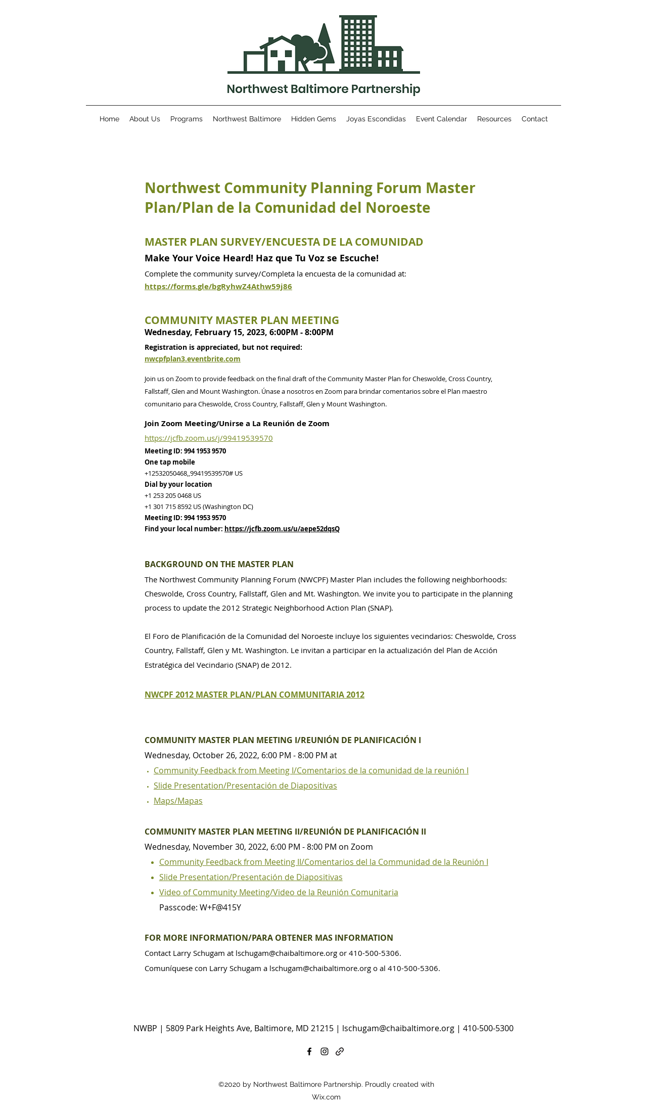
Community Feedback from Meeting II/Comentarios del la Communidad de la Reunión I (323, 861)
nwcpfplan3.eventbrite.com (193, 358)
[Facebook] (309, 1051)
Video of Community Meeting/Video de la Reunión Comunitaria (278, 892)
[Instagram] (324, 1051)
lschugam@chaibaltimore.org (286, 953)
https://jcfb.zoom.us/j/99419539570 (209, 438)
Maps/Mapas (178, 800)
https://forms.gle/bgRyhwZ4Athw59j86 (218, 286)
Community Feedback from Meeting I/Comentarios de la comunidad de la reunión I (311, 770)
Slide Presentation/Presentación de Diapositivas (245, 785)
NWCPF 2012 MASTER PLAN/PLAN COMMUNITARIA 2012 (254, 694)
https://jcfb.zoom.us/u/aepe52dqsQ (282, 528)
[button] (494, 118)
